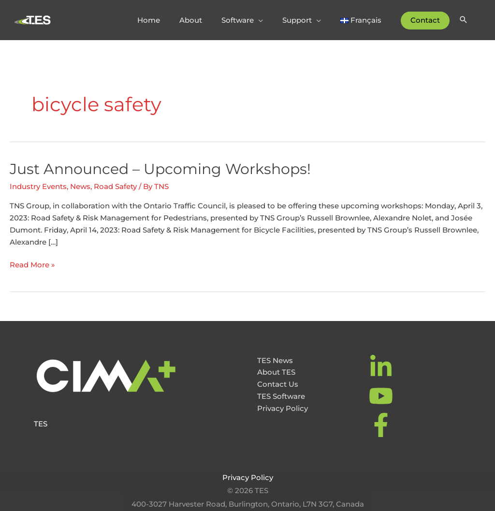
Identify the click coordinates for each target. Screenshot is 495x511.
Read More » (32, 265)
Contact (425, 20)
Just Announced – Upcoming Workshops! (160, 169)
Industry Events (38, 186)
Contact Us (277, 384)
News (80, 186)
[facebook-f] (382, 425)
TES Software (281, 396)
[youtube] (382, 396)
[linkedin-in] (382, 367)
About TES (276, 372)
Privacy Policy (282, 408)
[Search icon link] (463, 20)
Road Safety (115, 186)
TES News (275, 360)
